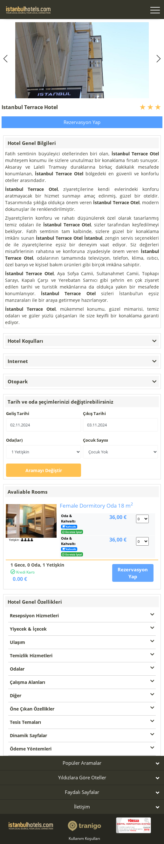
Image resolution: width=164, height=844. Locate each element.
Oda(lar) (14, 440)
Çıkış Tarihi (94, 413)
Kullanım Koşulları (84, 838)
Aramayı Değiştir (43, 470)
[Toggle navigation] (155, 11)
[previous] (6, 58)
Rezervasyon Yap (82, 122)
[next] (157, 58)
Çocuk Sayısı (95, 440)
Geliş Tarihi (17, 413)
